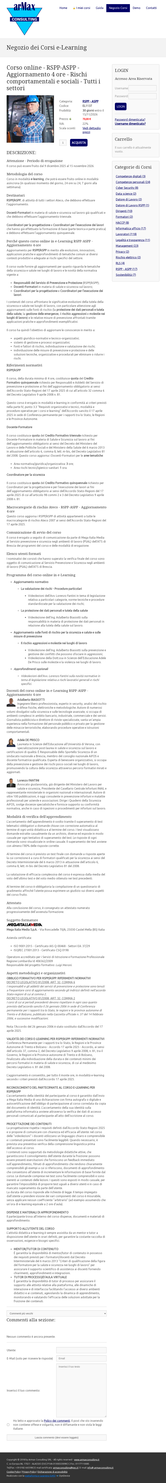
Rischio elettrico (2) (128, 257)
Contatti (151, 7)
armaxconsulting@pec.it (65, 1467)
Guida (99, 7)
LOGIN (121, 106)
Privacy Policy (29, 1471)
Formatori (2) (124, 216)
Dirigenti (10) (124, 211)
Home (63, 7)
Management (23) (127, 245)
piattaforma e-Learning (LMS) (40, 1475)
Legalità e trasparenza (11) (133, 240)
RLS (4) (120, 263)
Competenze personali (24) (133, 182)
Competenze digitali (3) (131, 176)
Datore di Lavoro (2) (129, 199)
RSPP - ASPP (90, 101)
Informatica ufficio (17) (131, 228)
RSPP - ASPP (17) (126, 269)
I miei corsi (81, 7)
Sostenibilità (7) (126, 274)
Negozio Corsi (118, 7)
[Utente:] (81, 1350)
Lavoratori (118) (126, 234)
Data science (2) (126, 193)
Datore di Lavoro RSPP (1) (132, 205)
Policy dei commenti (57, 1420)
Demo (136, 7)
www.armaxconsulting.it (86, 1459)
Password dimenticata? (130, 119)
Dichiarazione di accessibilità (52, 1471)
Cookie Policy (14, 1471)
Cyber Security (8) (127, 187)
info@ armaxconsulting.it (100, 1467)
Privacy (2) (122, 251)
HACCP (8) (122, 222)
